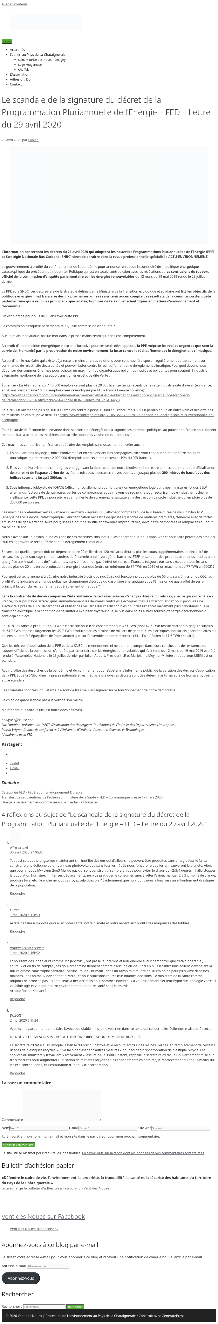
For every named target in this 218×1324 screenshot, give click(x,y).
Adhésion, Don (21, 79)
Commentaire (12, 1119)
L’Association (19, 74)
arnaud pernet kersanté (27, 948)
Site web (144, 1128)
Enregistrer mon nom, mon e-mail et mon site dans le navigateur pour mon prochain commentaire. (83, 1136)
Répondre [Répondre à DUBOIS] (17, 1073)
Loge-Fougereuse (30, 65)
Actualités (17, 49)
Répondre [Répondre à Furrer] (17, 931)
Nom (5, 1128)
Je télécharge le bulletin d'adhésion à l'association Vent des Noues (55, 1188)
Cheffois (23, 69)
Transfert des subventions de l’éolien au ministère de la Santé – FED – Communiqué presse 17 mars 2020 (82, 797)
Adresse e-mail (14, 1265)
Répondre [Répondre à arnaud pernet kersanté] (17, 999)
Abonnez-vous (21, 1278)
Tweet (14, 763)
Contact (16, 84)
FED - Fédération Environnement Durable (50, 792)
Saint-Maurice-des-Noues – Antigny (42, 60)
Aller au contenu (14, 4)
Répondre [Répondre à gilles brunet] (17, 893)
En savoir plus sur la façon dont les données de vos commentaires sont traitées (143, 1153)
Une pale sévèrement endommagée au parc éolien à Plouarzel (50, 802)
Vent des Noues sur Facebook (43, 1216)
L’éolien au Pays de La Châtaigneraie (38, 54)
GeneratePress (173, 1315)
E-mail (74, 1128)
